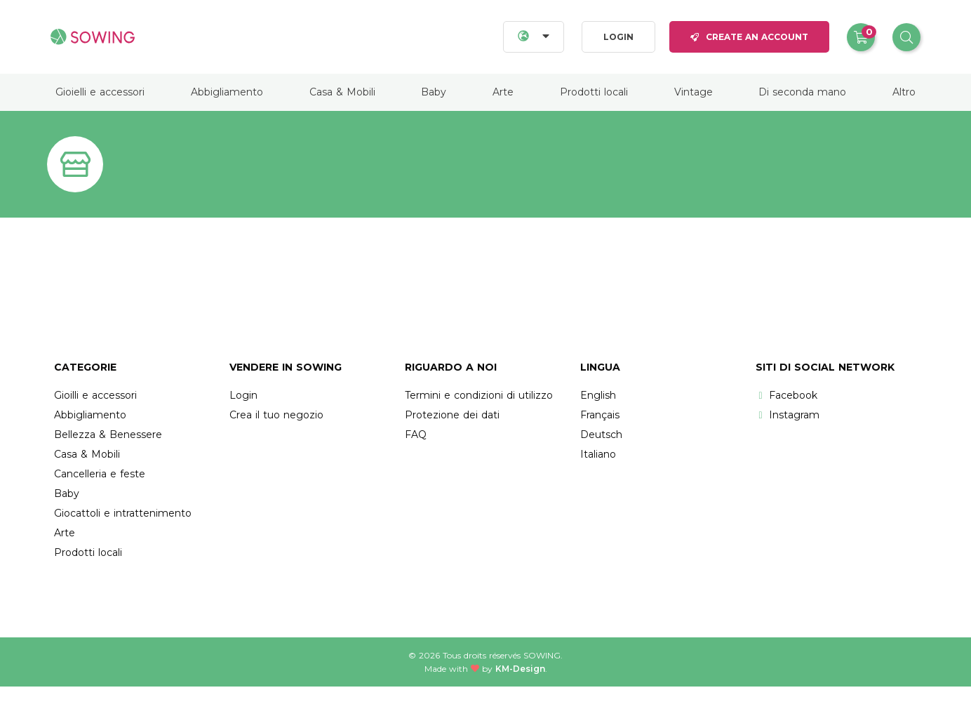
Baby (433, 92)
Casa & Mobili (342, 92)
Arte (503, 92)
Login (618, 37)
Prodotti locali (594, 92)
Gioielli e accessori (100, 92)
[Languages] (533, 37)
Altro (904, 92)
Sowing (542, 655)
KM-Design (520, 668)
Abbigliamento (227, 92)
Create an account (749, 37)
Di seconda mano (802, 92)
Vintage (693, 92)
